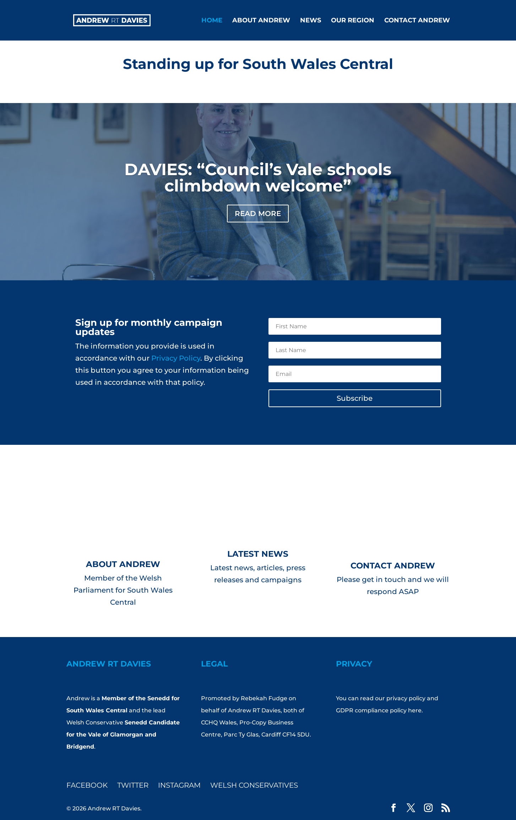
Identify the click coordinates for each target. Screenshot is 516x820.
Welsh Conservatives (254, 785)
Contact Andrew (417, 21)
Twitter (132, 785)
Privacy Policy (175, 358)
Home (211, 21)
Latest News (257, 554)
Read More (258, 213)
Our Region (352, 21)
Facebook (87, 785)
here (415, 710)
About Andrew (261, 21)
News (310, 21)
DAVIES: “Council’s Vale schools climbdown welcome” (257, 177)
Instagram (179, 785)
